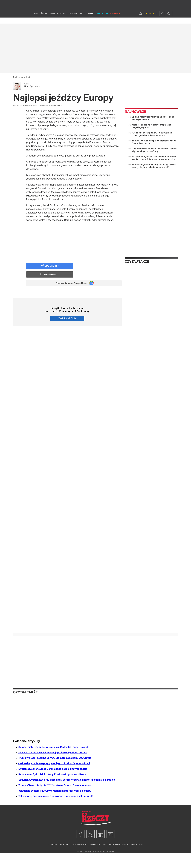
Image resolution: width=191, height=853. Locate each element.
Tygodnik (72, 19)
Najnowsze (135, 112)
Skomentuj (100, 266)
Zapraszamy (67, 311)
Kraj (36, 19)
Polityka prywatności (115, 844)
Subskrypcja (80, 844)
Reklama (95, 844)
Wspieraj (115, 19)
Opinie (52, 19)
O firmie (53, 844)
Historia (61, 19)
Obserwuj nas (70, 276)
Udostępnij (51, 266)
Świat (44, 19)
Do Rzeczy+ (102, 19)
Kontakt (65, 844)
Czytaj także (137, 261)
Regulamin (137, 844)
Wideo (91, 19)
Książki (82, 19)
